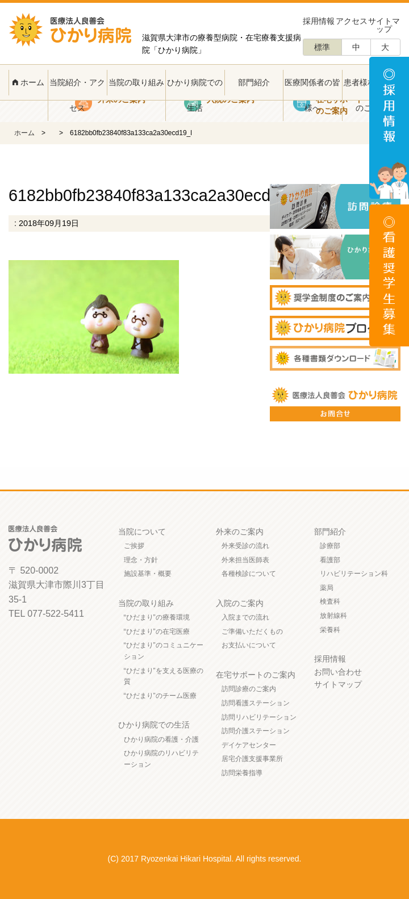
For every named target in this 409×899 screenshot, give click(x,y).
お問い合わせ (338, 671)
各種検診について (249, 574)
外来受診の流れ (245, 546)
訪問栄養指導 (242, 773)
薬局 (326, 588)
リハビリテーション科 (354, 574)
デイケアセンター (249, 745)
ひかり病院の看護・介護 (161, 739)
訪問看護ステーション (256, 703)
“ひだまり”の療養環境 (157, 617)
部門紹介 (254, 82)
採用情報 (319, 21)
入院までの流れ (245, 617)
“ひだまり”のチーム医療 (160, 696)
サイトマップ (384, 25)
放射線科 (333, 616)
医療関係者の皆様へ (312, 95)
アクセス (352, 21)
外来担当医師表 (245, 560)
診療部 (330, 546)
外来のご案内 (240, 531)
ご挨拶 (134, 546)
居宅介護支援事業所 (252, 759)
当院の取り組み (136, 82)
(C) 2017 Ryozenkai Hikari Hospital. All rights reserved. (205, 858)
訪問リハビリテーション (259, 717)
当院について (142, 531)
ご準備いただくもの (252, 631)
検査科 (330, 601)
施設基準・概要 (148, 574)
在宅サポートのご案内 (255, 674)
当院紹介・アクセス (77, 95)
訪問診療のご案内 (249, 689)
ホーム (28, 82)
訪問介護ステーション (256, 731)
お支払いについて (249, 645)
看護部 (330, 560)
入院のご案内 (240, 603)
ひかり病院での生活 (195, 95)
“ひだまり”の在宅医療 (157, 631)
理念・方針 (141, 560)
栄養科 (330, 630)
